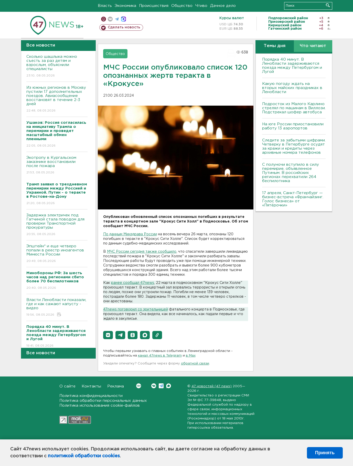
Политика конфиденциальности (91, 395)
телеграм (116, 19)
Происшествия (153, 5)
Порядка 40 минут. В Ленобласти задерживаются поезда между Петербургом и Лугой (292, 65)
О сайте (67, 386)
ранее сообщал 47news (132, 282)
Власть (105, 5)
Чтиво (201, 5)
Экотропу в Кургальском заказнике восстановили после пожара (57, 165)
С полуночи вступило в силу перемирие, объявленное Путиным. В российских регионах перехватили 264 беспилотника (290, 173)
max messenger (123, 19)
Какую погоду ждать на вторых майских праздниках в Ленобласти (292, 88)
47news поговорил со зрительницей (135, 309)
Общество (181, 5)
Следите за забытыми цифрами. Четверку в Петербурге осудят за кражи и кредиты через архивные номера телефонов (294, 146)
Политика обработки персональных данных (103, 400)
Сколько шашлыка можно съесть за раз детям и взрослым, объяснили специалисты (57, 66)
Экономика (125, 5)
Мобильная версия (103, 19)
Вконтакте (138, 385)
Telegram (161, 385)
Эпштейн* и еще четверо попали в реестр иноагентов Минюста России (57, 254)
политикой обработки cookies (84, 456)
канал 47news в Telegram (160, 355)
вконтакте (110, 19)
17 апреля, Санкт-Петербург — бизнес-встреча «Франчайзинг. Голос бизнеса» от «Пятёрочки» (292, 199)
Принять (325, 452)
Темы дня (274, 46)
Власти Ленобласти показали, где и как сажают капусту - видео (57, 307)
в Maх (191, 355)
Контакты (91, 386)
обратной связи (195, 363)
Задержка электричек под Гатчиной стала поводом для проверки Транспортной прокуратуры (57, 225)
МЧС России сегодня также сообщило (141, 251)
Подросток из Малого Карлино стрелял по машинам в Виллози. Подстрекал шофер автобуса (294, 108)
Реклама (115, 386)
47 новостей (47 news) (211, 386)
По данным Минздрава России (130, 234)
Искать (328, 5)
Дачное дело (223, 5)
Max (168, 385)
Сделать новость (124, 27)
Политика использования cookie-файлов (99, 405)
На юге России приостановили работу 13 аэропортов (293, 126)
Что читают (313, 46)
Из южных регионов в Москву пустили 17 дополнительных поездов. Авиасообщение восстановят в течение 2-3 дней (57, 99)
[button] (108, 335)
